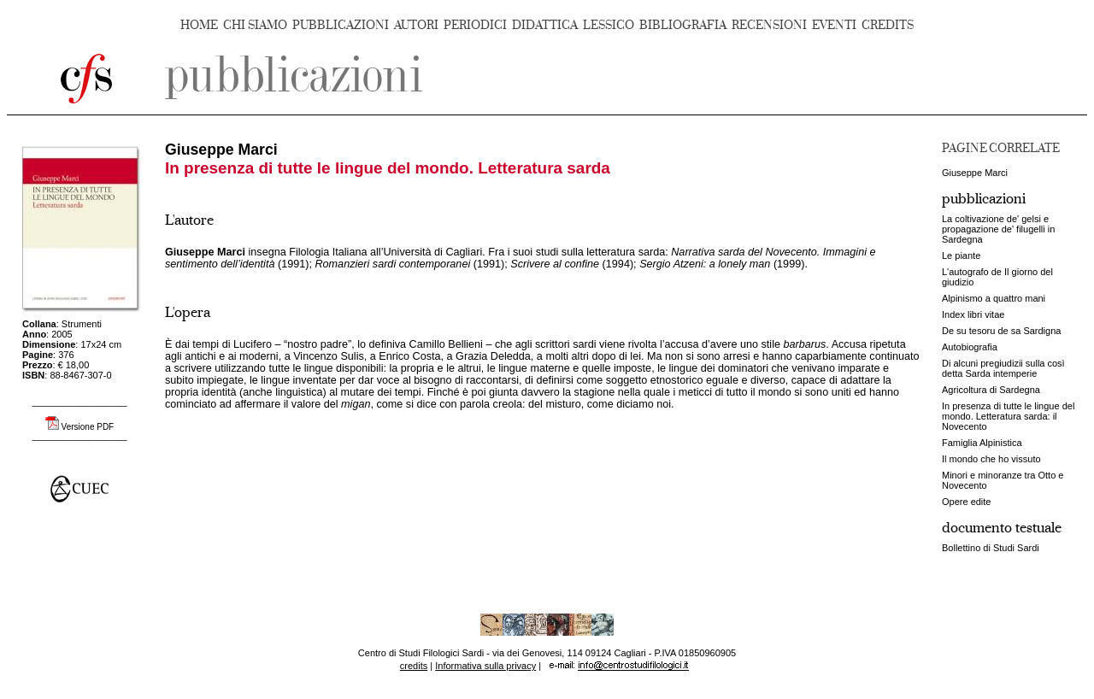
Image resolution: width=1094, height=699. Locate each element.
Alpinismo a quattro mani (993, 298)
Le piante (961, 255)
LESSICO (608, 25)
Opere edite (966, 501)
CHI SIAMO (255, 25)
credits (413, 666)
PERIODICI (475, 25)
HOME (199, 25)
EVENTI (834, 25)
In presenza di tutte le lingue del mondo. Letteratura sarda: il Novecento (1008, 416)
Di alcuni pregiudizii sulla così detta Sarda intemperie (1003, 368)
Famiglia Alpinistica (982, 443)
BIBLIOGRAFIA (682, 25)
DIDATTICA (545, 25)
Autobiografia (969, 347)
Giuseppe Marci (975, 172)
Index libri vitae (973, 314)
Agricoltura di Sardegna (991, 390)
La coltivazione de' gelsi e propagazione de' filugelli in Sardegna (998, 229)
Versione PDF (88, 427)
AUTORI (416, 25)
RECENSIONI (769, 25)
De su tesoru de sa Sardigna (1001, 331)
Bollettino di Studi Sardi (990, 548)
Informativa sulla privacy (485, 666)
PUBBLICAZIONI (340, 25)
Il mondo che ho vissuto (991, 459)
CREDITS (888, 25)
